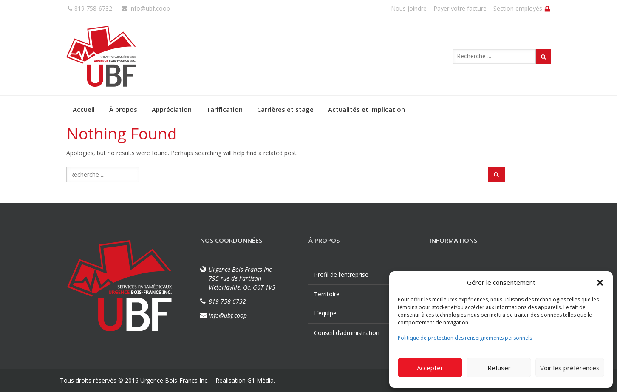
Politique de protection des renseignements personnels (465, 337)
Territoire (327, 294)
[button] (600, 282)
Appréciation (172, 109)
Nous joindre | (411, 8)
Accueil (84, 109)
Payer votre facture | (462, 8)
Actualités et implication (366, 109)
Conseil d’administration (346, 333)
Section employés (522, 8)
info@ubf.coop (146, 8)
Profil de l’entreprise (341, 274)
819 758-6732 (90, 8)
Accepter (430, 368)
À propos (123, 109)
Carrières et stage (285, 109)
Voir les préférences (570, 368)
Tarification (224, 109)
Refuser (499, 368)
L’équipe (325, 313)
